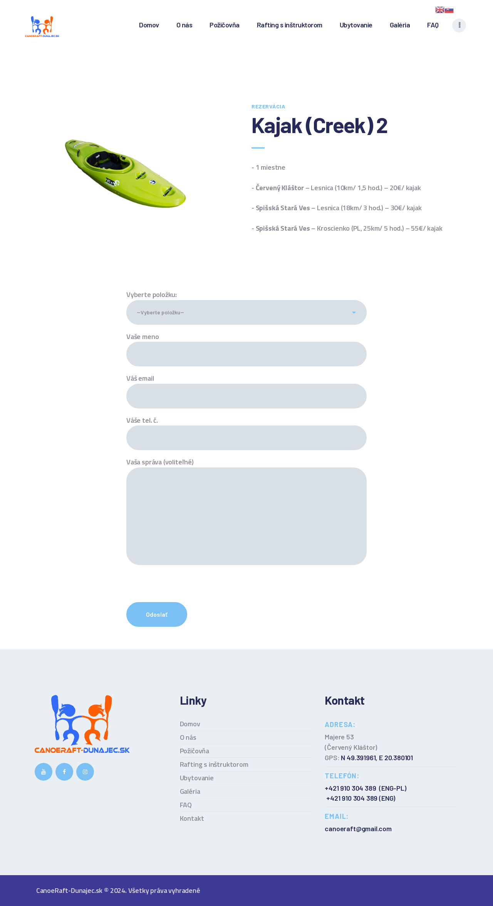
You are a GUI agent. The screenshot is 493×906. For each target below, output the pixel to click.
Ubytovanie (197, 778)
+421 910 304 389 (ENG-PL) (365, 788)
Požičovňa (194, 751)
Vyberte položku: (151, 294)
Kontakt (192, 818)
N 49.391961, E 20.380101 (377, 757)
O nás (188, 737)
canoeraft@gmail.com (358, 828)
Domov (190, 724)
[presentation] (184, 591)
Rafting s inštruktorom (214, 764)
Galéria (190, 791)
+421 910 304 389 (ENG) (360, 798)
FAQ (186, 805)
